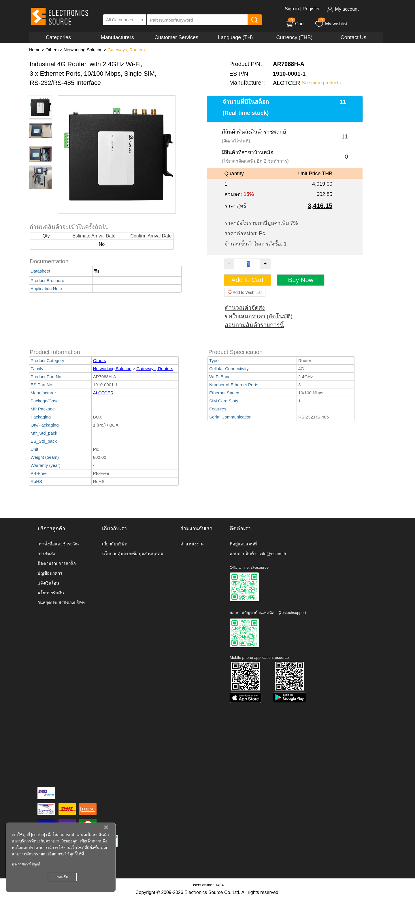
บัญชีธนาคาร (49, 573)
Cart (294, 23)
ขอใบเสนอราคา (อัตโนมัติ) (259, 316)
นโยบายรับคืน (50, 592)
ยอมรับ (62, 877)
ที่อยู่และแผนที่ (243, 543)
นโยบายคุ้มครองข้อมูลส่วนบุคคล (132, 553)
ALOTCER (103, 392)
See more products (321, 82)
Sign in (292, 8)
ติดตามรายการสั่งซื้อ (56, 563)
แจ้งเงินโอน (48, 583)
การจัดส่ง (46, 553)
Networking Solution (83, 49)
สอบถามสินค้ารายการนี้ (254, 325)
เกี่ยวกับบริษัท (114, 543)
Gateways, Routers (126, 49)
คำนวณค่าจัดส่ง (245, 308)
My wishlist (331, 23)
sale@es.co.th (272, 553)
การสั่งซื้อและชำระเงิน (58, 543)
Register (311, 8)
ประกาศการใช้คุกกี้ (26, 864)
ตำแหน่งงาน (191, 543)
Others (52, 49)
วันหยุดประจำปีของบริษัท (61, 602)
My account (342, 9)
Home (35, 49)
